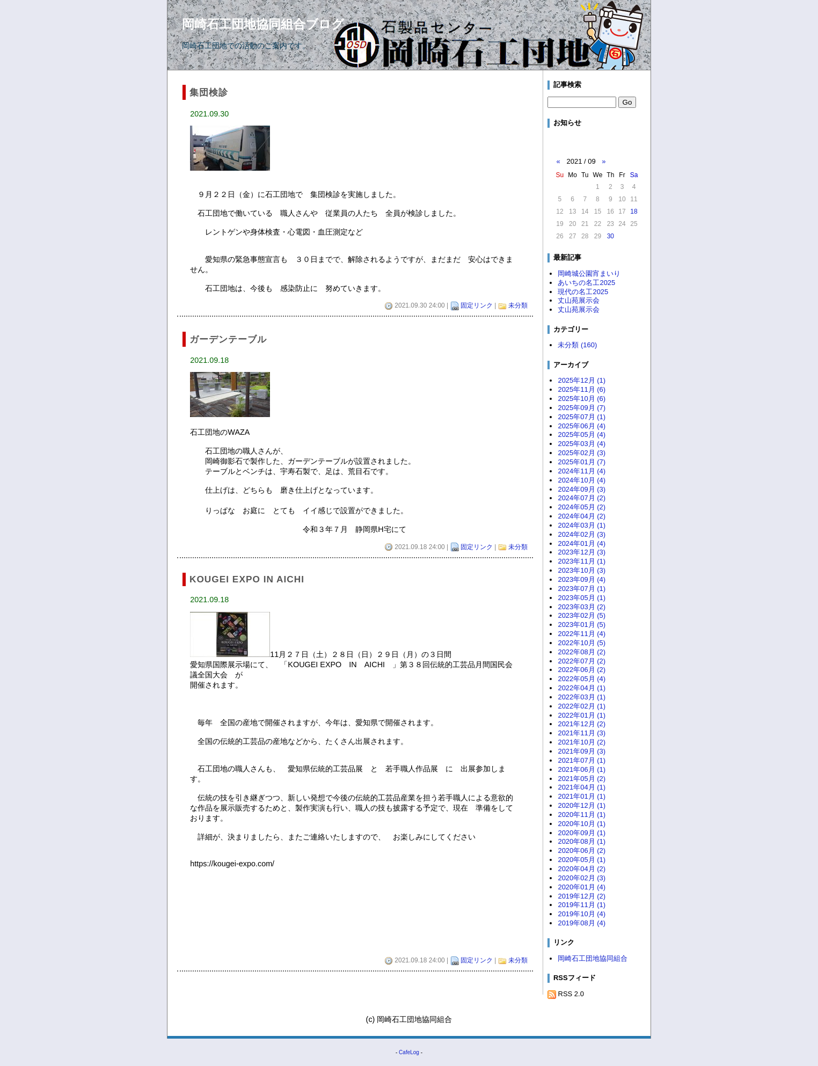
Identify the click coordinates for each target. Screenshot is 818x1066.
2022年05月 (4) (581, 679)
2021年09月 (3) (581, 751)
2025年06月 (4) (581, 426)
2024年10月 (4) (581, 480)
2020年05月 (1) (581, 860)
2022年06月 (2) (581, 670)
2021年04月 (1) (581, 787)
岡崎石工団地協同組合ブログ (263, 24)
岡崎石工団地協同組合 (592, 958)
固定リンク (477, 305)
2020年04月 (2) (581, 869)
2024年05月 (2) (581, 507)
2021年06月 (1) (581, 769)
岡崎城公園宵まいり (589, 273)
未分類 (518, 305)
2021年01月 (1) (581, 796)
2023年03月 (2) (581, 607)
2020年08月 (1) (581, 841)
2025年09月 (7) (581, 408)
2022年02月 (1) (581, 706)
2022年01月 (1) (581, 715)
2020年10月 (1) (581, 824)
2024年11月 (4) (581, 471)
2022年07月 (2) (581, 661)
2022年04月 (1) (581, 688)
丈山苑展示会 (579, 300)
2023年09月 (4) (581, 579)
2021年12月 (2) (581, 724)
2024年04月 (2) (581, 516)
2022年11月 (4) (581, 634)
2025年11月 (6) (581, 389)
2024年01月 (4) (581, 543)
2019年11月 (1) (581, 905)
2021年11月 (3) (581, 733)
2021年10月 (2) (581, 742)
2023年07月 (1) (581, 589)
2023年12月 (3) (581, 552)
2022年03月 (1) (581, 697)
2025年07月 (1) (581, 417)
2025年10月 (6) (581, 399)
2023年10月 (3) (581, 570)
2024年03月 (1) (581, 525)
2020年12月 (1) (581, 805)
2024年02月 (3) (581, 534)
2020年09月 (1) (581, 833)
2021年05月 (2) (581, 779)
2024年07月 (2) (581, 498)
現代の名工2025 (583, 292)
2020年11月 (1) (581, 815)
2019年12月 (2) (581, 896)
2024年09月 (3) (581, 489)
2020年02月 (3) (581, 878)
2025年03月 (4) (581, 444)
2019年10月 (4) (581, 914)
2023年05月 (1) (581, 598)
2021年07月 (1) (581, 760)
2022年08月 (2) (581, 652)
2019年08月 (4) (581, 923)
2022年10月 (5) (581, 643)
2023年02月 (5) (581, 615)
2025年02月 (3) (581, 453)
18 (633, 211)
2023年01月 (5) (581, 624)
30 (610, 236)
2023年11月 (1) (581, 561)
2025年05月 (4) (581, 434)
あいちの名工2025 (586, 283)
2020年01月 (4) (581, 887)
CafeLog (409, 1052)
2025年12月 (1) (581, 380)
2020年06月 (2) (581, 850)
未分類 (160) (577, 345)
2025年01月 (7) (581, 462)
